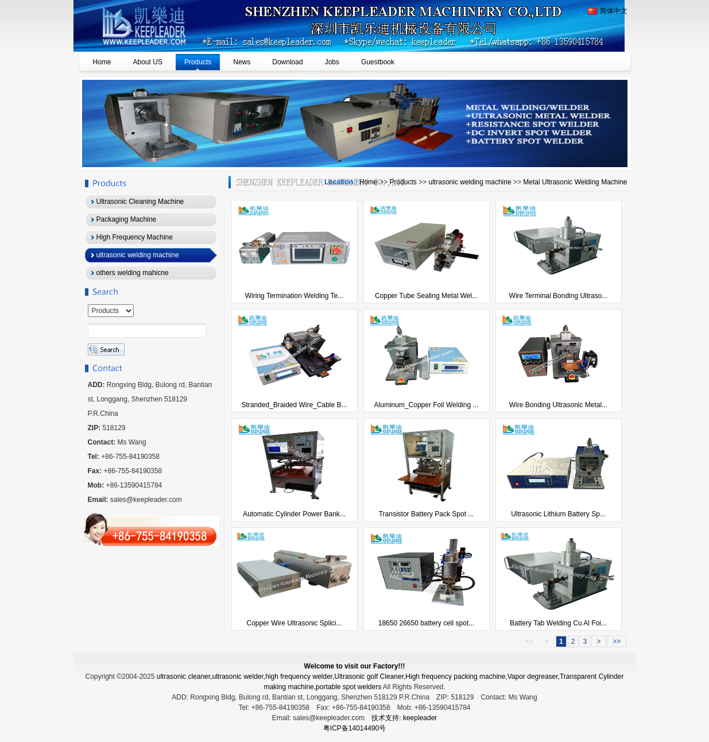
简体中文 (607, 11)
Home (368, 182)
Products (402, 182)
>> (617, 641)
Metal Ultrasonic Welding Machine (575, 182)
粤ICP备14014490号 (354, 728)
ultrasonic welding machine (470, 182)
